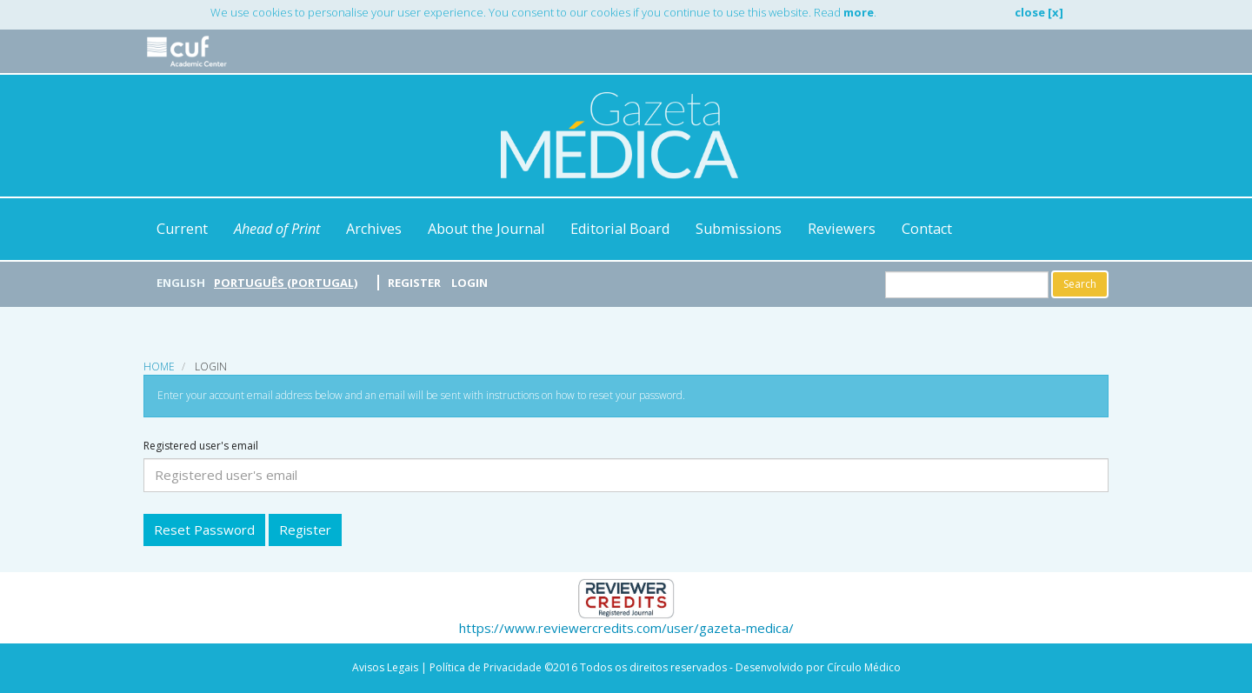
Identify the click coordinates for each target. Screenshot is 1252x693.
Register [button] (305, 529)
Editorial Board (619, 228)
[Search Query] (967, 284)
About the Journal (486, 228)
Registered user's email (200, 446)
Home (159, 366)
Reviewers (842, 228)
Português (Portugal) (285, 282)
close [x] (1039, 12)
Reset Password (204, 529)
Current (182, 228)
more (858, 12)
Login (469, 282)
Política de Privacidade (486, 667)
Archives (374, 228)
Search (1079, 284)
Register (414, 282)
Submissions (739, 228)
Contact (927, 228)
